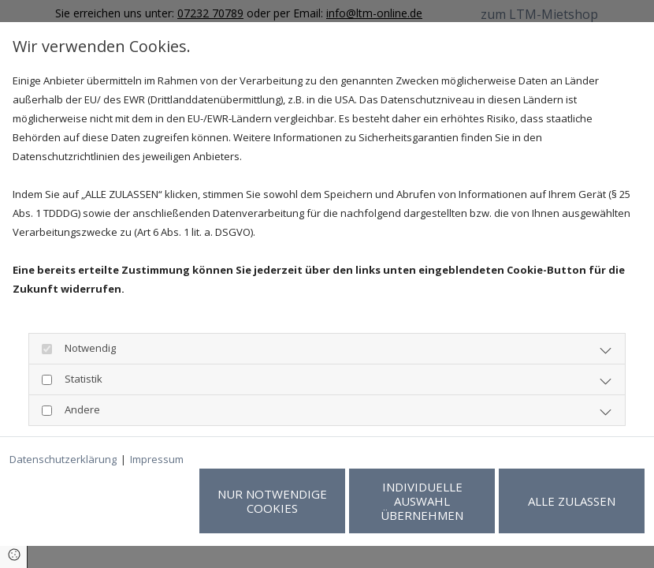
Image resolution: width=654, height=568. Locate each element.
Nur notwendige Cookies (272, 501)
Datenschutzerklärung (63, 459)
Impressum (157, 459)
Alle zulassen (571, 501)
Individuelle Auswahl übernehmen (422, 501)
